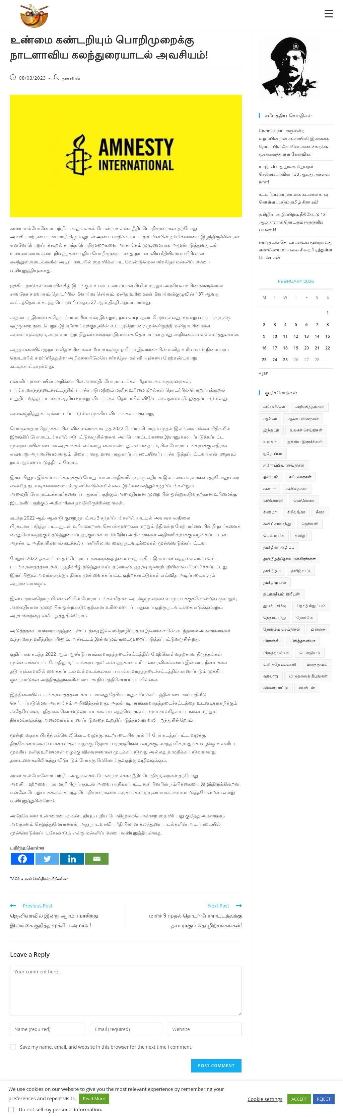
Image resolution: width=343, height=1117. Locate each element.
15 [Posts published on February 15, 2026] (327, 336)
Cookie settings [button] (265, 1099)
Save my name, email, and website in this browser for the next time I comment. (106, 1047)
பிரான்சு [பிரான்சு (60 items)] (318, 629)
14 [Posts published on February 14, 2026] (317, 336)
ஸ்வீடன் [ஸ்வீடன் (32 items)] (307, 688)
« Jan (264, 373)
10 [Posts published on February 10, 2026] (274, 336)
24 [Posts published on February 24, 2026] (274, 360)
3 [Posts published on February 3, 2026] (275, 324)
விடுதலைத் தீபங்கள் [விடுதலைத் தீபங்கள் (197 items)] (308, 676)
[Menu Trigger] (328, 13)
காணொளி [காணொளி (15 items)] (273, 500)
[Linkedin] (72, 859)
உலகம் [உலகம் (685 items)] (270, 442)
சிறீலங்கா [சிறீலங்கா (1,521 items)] (296, 512)
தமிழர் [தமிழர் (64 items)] (301, 535)
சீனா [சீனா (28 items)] (320, 512)
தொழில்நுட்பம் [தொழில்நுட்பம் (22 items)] (311, 606)
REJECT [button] (324, 1099)
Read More (94, 1099)
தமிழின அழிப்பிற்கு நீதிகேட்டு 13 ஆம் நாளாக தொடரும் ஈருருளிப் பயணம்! (292, 222)
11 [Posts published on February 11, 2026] (285, 336)
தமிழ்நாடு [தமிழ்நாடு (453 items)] (300, 570)
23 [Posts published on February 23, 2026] (264, 360)
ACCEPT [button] (299, 1099)
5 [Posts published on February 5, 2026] (296, 324)
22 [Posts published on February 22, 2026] (327, 348)
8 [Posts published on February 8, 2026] (328, 324)
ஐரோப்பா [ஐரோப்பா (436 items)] (272, 453)
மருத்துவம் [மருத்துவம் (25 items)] (317, 664)
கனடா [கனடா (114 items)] (269, 488)
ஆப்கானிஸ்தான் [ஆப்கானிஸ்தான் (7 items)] (303, 418)
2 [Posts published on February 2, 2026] (264, 324)
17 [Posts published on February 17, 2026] (274, 348)
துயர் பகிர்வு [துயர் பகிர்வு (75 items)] (274, 606)
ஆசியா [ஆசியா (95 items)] (270, 418)
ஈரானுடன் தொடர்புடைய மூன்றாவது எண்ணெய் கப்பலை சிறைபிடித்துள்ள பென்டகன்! (295, 250)
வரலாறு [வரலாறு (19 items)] (270, 676)
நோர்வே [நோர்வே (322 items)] (304, 617)
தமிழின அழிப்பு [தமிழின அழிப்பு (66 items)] (279, 547)
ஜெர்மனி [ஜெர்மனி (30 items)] (310, 524)
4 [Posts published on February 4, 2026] (285, 324)
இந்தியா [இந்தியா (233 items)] (271, 430)
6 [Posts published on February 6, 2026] (306, 324)
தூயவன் (71, 78)
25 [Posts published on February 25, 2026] (285, 360)
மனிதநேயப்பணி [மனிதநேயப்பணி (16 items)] (279, 664)
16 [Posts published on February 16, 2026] (264, 348)
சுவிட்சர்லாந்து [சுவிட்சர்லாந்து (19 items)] (277, 524)
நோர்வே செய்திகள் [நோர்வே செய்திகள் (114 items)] (281, 629)
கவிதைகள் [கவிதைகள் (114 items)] (296, 488)
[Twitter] (47, 859)
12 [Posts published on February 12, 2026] (296, 336)
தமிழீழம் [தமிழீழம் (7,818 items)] (272, 570)
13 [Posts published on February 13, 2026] (306, 336)
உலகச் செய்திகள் (35, 878)
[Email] (97, 859)
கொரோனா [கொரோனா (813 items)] (304, 500)
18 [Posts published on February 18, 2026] (285, 348)
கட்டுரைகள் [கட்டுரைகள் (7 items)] (300, 477)
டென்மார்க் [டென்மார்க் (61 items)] (273, 535)
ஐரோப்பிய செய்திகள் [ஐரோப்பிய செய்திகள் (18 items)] (284, 465)
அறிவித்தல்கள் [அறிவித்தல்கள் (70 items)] (309, 406)
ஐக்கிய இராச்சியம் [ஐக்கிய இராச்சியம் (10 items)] (305, 442)
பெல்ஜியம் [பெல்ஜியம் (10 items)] (309, 652)
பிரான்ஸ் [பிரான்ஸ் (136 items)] (271, 641)
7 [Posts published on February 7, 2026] (317, 324)
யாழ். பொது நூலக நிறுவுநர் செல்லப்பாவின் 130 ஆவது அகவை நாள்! (294, 174)
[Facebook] (22, 859)
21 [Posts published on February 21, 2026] (317, 348)
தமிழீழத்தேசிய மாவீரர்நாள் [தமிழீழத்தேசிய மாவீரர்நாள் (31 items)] (289, 559)
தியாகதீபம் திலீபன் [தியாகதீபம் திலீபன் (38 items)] (281, 594)
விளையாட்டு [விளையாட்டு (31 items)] (275, 688)
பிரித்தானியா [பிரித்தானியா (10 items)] (302, 641)
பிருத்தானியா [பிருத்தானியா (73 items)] (276, 652)
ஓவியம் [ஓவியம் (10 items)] (271, 477)
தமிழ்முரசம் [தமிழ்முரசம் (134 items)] (274, 582)
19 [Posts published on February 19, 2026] (296, 348)
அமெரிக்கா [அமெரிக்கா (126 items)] (274, 406)
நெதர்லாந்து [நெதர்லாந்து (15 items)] (274, 617)
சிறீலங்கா (60, 878)
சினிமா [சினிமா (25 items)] (270, 512)
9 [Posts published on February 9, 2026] (264, 336)
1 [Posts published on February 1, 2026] (328, 313)
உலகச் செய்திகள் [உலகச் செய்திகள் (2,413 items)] (306, 430)
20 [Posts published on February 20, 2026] (306, 348)
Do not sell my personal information (60, 1109)
